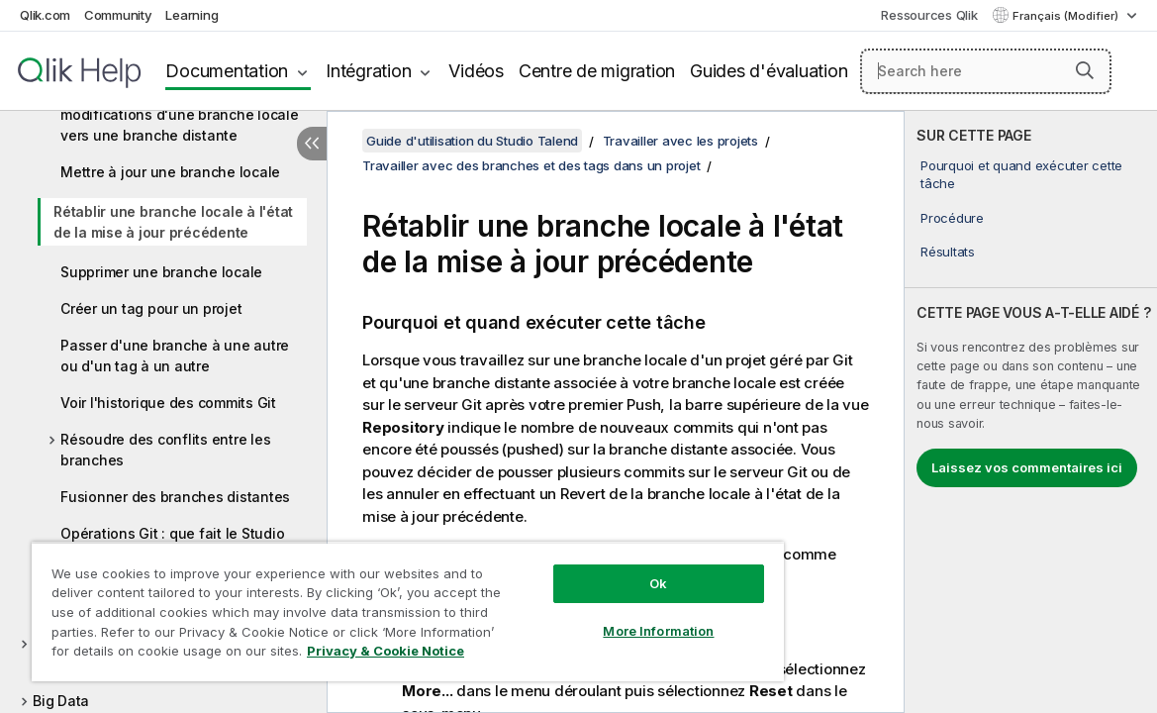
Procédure (952, 218)
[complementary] (1031, 412)
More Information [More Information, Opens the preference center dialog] (589, 616)
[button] (1085, 70)
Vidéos (476, 70)
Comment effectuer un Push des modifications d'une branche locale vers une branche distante (179, 114)
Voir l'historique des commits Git (168, 402)
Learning (191, 15)
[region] (367, 604)
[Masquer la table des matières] (312, 143)
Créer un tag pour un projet (150, 308)
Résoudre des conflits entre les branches (165, 449)
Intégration (368, 70)
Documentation (226, 70)
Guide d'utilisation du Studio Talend (472, 141)
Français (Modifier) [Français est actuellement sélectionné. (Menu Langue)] (1066, 16)
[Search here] (985, 71)
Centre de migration (597, 70)
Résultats (947, 251)
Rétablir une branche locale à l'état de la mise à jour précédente (173, 222)
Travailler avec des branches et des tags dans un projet (531, 165)
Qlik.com (45, 15)
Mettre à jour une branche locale (170, 171)
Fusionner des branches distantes (175, 496)
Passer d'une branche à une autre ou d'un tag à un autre (174, 355)
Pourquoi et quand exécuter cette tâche (1021, 174)
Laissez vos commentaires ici (1026, 467)
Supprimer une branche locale (161, 271)
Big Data (61, 700)
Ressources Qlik (929, 15)
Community (118, 15)
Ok (590, 568)
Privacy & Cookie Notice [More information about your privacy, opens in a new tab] (191, 654)
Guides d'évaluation (768, 70)
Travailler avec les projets (680, 141)
